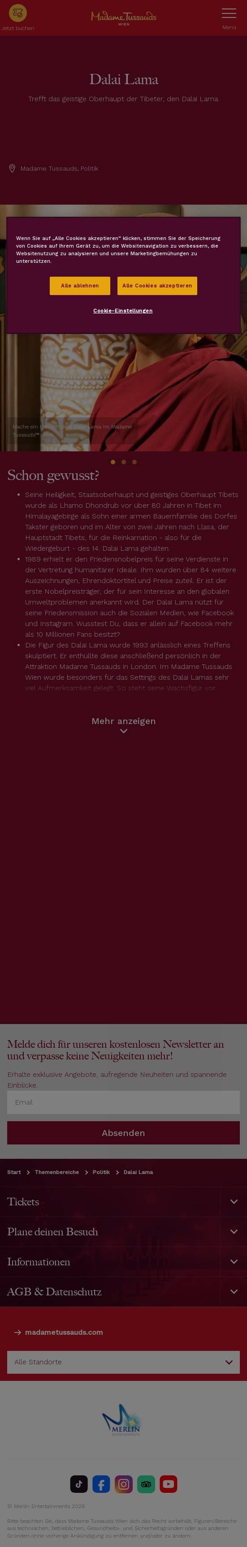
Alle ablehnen (80, 285)
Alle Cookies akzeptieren (157, 285)
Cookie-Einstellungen (122, 311)
